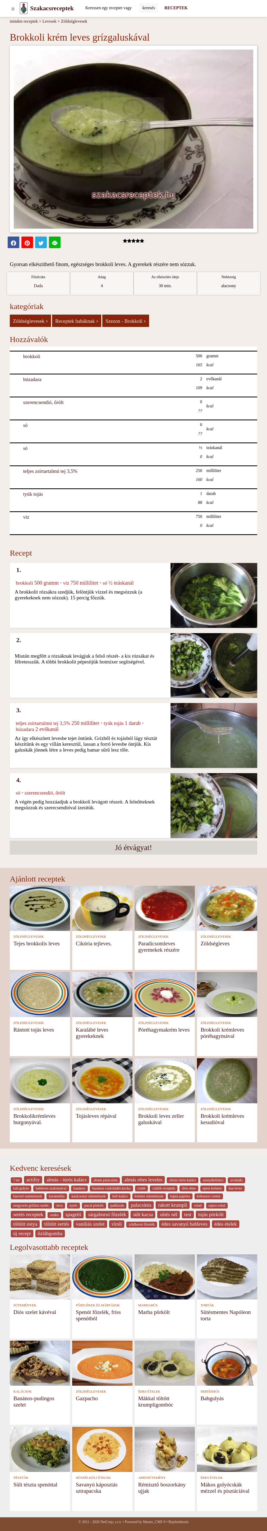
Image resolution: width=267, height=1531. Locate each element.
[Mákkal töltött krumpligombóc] (165, 1362)
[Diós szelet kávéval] (40, 1276)
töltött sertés (56, 1224)
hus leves (235, 1188)
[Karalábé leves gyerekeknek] (102, 994)
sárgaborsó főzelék (107, 1214)
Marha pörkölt (154, 1312)
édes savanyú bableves (185, 1224)
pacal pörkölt (93, 1205)
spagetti (73, 1214)
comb (141, 1188)
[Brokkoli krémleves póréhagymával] (227, 994)
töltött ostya (25, 1224)
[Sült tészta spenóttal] (40, 1449)
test (187, 1214)
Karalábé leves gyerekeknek (92, 1033)
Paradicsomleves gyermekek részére (158, 946)
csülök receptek (163, 1188)
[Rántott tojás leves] (40, 994)
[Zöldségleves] (227, 908)
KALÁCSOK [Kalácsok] (22, 1391)
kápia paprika (180, 1196)
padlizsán (117, 1205)
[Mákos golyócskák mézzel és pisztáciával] (227, 1449)
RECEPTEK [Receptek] (176, 8)
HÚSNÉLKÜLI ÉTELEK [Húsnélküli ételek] (93, 1478)
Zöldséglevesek (74, 21)
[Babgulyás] (227, 1362)
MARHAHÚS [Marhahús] (148, 1305)
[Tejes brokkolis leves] (40, 908)
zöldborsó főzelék (142, 1224)
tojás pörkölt (211, 1214)
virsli (117, 1224)
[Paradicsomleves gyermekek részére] (165, 908)
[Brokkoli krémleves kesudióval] (227, 1080)
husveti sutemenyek (27, 1196)
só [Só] (25, 425)
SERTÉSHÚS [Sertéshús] (210, 1391)
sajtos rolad (217, 1205)
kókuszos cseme (208, 1196)
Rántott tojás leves (33, 1030)
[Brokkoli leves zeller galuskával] (165, 1080)
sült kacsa (143, 1214)
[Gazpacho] (102, 1362)
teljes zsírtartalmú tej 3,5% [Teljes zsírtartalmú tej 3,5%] (50, 471)
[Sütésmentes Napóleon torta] (227, 1276)
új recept (22, 1233)
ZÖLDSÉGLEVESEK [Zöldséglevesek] (28, 936)
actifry (33, 1179)
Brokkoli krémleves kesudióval (222, 1119)
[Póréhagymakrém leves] (165, 994)
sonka (54, 1215)
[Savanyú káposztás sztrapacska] (102, 1449)
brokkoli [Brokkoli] (31, 356)
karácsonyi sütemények (88, 1196)
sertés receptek (28, 1214)
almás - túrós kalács (67, 1179)
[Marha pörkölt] (165, 1276)
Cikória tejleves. (94, 943)
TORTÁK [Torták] (207, 1305)
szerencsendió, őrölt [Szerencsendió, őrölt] (43, 402)
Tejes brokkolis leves (36, 943)
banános (79, 1188)
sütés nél (168, 1214)
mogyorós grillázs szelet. (31, 1205)
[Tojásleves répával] (102, 1080)
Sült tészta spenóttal (35, 1484)
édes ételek (225, 1224)
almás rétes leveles (143, 1179)
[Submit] (148, 8)
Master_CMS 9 (154, 1522)
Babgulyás (212, 1398)
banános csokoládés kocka (111, 1188)
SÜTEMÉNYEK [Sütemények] (24, 1305)
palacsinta (141, 1205)
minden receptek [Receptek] (24, 21)
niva (59, 1205)
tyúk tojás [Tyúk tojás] (33, 494)
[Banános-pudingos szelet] (40, 1362)
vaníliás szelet (90, 1224)
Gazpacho (87, 1398)
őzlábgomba (50, 1233)
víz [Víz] (26, 517)
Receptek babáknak (76, 320)
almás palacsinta (105, 1180)
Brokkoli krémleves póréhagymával (222, 1033)
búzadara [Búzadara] (32, 379)
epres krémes (212, 1188)
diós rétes (189, 1188)
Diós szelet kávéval (34, 1312)
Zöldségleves (215, 943)
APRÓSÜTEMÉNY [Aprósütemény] (152, 1478)
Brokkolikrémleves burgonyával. (34, 1119)
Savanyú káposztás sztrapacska (97, 1487)
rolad (197, 1205)
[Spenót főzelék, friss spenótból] (102, 1276)
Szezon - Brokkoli (125, 320)
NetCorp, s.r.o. (111, 1522)
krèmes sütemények (149, 1196)
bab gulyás (21, 1188)
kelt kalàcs (120, 1196)
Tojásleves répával (96, 1116)
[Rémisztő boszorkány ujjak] (165, 1449)
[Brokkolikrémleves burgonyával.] (40, 1080)
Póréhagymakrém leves (164, 1030)
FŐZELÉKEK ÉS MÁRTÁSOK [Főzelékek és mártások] (98, 1305)
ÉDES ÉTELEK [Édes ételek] (149, 1391)
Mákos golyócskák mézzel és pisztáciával (225, 1487)
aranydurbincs (213, 1180)
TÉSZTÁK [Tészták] (21, 1478)
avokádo (236, 1180)
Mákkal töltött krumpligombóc (155, 1401)
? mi (16, 1180)
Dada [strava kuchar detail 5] (38, 285)
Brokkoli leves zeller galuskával (161, 1119)
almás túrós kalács (182, 1180)
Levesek (49, 21)
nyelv (74, 1205)
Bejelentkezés (178, 1522)
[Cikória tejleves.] (102, 908)
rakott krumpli (172, 1205)
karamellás (57, 1196)
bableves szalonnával (51, 1188)
